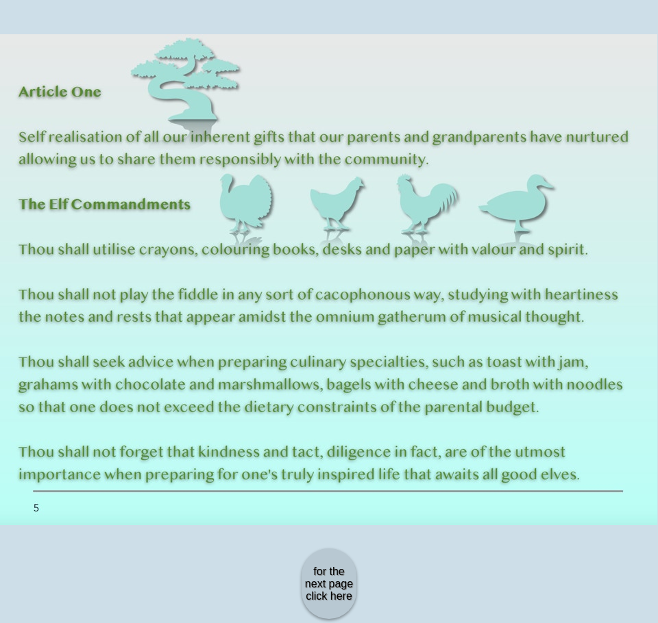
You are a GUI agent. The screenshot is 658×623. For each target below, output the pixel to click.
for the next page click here (329, 583)
